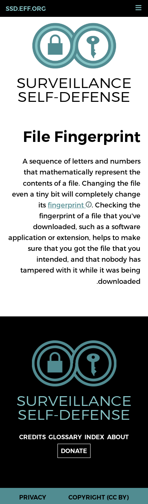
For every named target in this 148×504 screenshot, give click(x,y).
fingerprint (70, 205)
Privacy (32, 497)
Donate (74, 451)
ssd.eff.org (26, 8)
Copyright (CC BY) (98, 497)
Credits (32, 437)
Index (94, 437)
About (118, 437)
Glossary (65, 437)
